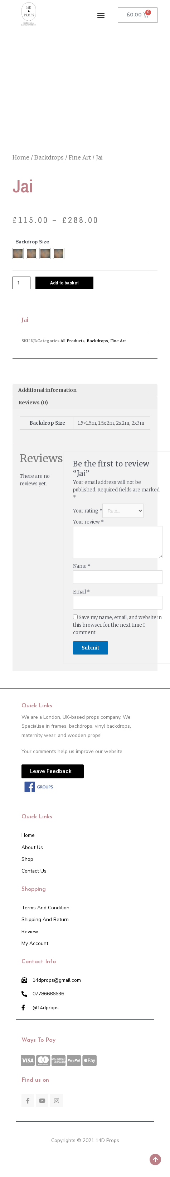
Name (82, 566)
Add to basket (64, 282)
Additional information (47, 390)
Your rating (87, 511)
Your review (88, 522)
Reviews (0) (33, 403)
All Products (72, 340)
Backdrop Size (32, 241)
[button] (101, 15)
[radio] (18, 253)
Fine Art (80, 157)
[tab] (85, 390)
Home (21, 157)
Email (81, 592)
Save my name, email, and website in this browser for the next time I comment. (117, 625)
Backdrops (49, 157)
